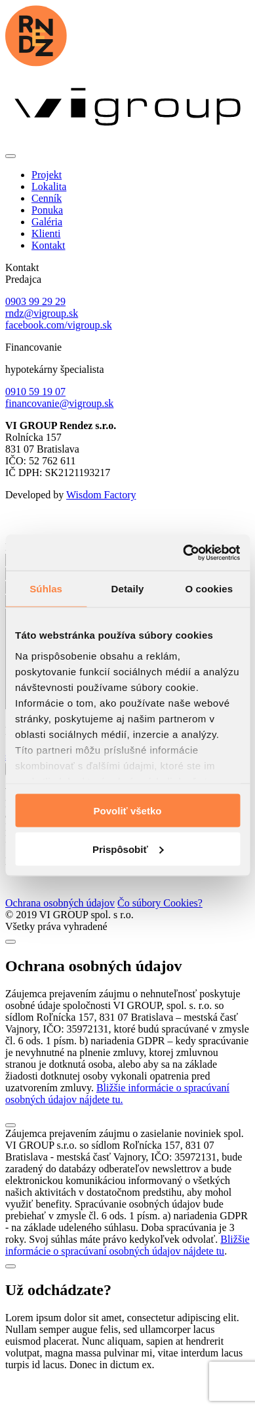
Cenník (46, 198)
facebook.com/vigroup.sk (58, 324)
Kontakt (48, 245)
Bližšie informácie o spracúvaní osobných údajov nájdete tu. (117, 1113)
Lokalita (48, 186)
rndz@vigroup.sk (41, 313)
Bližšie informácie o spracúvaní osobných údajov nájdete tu (127, 1264)
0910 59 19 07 (35, 391)
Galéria (46, 221)
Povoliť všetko (128, 810)
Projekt (46, 174)
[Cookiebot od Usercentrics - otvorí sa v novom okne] (183, 552)
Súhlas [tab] (45, 588)
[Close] (10, 961)
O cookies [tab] (209, 588)
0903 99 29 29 (35, 301)
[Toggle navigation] (10, 156)
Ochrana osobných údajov (60, 922)
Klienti (45, 233)
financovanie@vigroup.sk (59, 403)
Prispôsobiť (128, 848)
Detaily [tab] (127, 588)
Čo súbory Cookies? (160, 922)
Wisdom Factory (101, 494)
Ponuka (47, 210)
